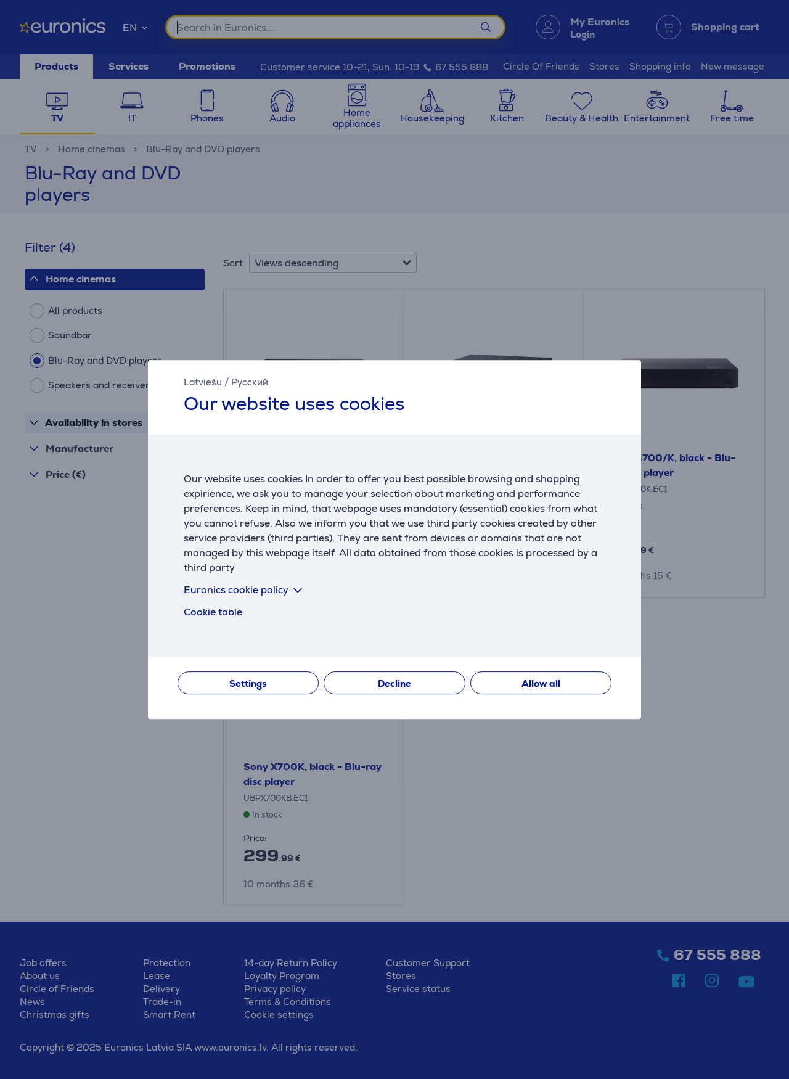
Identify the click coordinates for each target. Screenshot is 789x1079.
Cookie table (213, 611)
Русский (249, 382)
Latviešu (203, 382)
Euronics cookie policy (245, 589)
